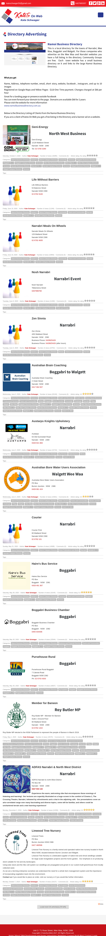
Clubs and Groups (63, 308)
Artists (71, 814)
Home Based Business (93, 398)
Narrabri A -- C (63, 407)
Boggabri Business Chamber (51, 609)
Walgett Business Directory (80, 166)
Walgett (6, 404)
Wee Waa (13, 404)
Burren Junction (58, 401)
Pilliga (93, 401)
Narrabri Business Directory (20, 166)
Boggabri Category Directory (25, 163)
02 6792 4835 (37, 240)
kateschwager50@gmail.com (18, 3)
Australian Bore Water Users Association (58, 467)
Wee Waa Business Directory (54, 163)
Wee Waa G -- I (71, 163)
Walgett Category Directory (12, 169)
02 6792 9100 (37, 194)
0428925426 (51, 340)
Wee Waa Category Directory (88, 163)
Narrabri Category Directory (52, 166)
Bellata (41, 401)
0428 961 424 (37, 489)
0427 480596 (37, 845)
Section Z (34, 352)
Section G (34, 159)
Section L (34, 212)
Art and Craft (63, 814)
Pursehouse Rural (43, 656)
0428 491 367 (37, 585)
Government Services (74, 741)
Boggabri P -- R (8, 693)
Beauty (61, 352)
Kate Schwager (33, 156)
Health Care (80, 398)
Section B (34, 643)
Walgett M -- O (92, 753)
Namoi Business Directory (20, 159)
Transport (62, 596)
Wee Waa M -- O (43, 750)
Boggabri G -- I (8, 163)
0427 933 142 (37, 789)
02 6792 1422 (37, 728)
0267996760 (37, 291)
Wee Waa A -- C (8, 407)
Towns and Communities (76, 212)
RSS (100, 904)
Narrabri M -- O (29, 262)
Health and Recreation (66, 398)
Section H (34, 596)
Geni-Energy (40, 126)
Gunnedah (69, 401)
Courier (37, 517)
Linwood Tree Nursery (46, 830)
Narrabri (89, 212)
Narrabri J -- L (28, 215)
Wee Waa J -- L (8, 892)
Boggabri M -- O (50, 747)
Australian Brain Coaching (49, 365)
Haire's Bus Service (44, 563)
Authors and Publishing (83, 814)
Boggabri (48, 401)
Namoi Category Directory (48, 159)
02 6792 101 (37, 539)
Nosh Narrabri (41, 272)
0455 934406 (37, 632)
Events (61, 305)
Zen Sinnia (39, 318)
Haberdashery (73, 454)
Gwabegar (78, 401)
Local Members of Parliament (13, 744)
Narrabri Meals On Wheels (49, 225)
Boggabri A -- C (45, 404)
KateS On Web (68, 411)
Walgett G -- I (95, 166)
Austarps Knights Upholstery (51, 421)
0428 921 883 (37, 443)
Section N (34, 258)
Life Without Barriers (45, 179)
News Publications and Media (69, 550)
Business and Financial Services (70, 643)
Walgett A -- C (28, 411)
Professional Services (10, 401)
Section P (34, 689)
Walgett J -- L (35, 895)
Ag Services (63, 454)
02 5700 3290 (40, 149)
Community (63, 159)
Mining (82, 454)
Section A (34, 398)
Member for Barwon (45, 703)
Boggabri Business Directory (86, 159)
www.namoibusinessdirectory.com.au (22, 105)
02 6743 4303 (40, 679)
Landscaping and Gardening (12, 888)
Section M (42, 741)
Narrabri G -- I (36, 166)
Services (71, 159)
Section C (34, 550)
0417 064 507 (37, 387)
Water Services (64, 500)
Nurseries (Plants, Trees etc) (34, 888)
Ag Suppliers (63, 689)
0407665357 (80, 3)
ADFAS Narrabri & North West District (56, 767)
